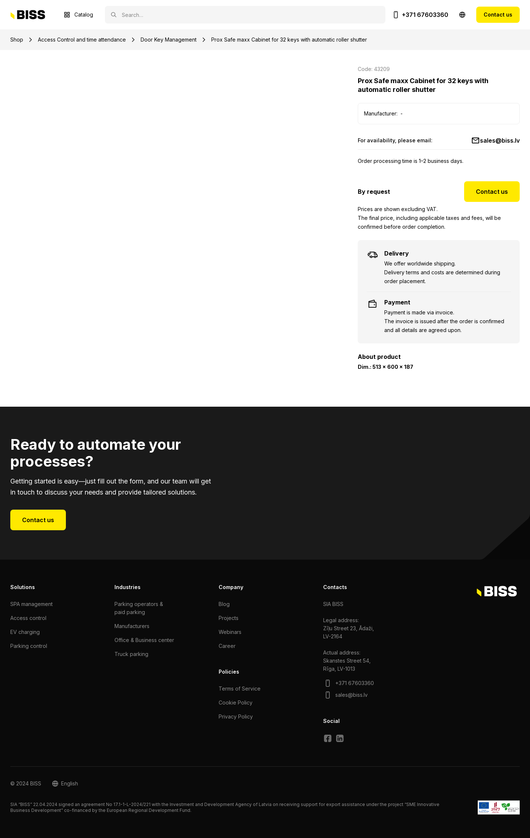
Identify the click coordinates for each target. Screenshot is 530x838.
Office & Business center (144, 640)
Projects (229, 618)
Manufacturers (131, 626)
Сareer (227, 646)
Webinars (230, 632)
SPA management (31, 604)
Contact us (498, 14)
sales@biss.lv (500, 140)
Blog (224, 604)
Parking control (28, 646)
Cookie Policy (235, 702)
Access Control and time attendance (82, 39)
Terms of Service (240, 688)
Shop (16, 39)
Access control (28, 618)
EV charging (25, 632)
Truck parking (131, 654)
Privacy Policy (236, 716)
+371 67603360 (425, 14)
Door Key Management (169, 39)
